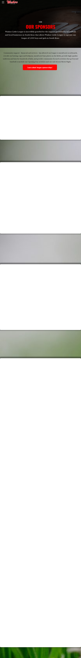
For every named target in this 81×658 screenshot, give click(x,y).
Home (40, 22)
